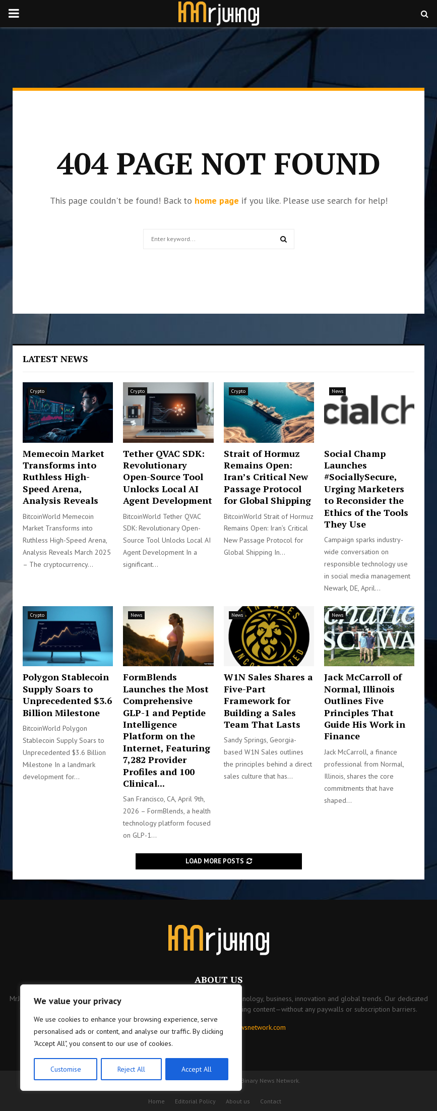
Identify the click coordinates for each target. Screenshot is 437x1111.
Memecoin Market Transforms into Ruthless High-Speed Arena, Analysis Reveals (63, 477)
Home (156, 1101)
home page (217, 200)
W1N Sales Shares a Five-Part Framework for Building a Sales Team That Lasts (268, 700)
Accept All (197, 1069)
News (337, 391)
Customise (65, 1069)
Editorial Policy (195, 1101)
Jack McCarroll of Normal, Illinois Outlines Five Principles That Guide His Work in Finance (364, 706)
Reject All (131, 1069)
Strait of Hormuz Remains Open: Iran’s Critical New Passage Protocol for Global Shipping (267, 477)
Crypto (37, 391)
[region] (131, 1038)
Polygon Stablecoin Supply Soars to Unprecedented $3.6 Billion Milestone (67, 694)
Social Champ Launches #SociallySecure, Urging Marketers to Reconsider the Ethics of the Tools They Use (366, 488)
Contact (270, 1101)
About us (238, 1101)
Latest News (55, 359)
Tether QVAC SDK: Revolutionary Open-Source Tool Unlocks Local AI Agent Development (167, 477)
